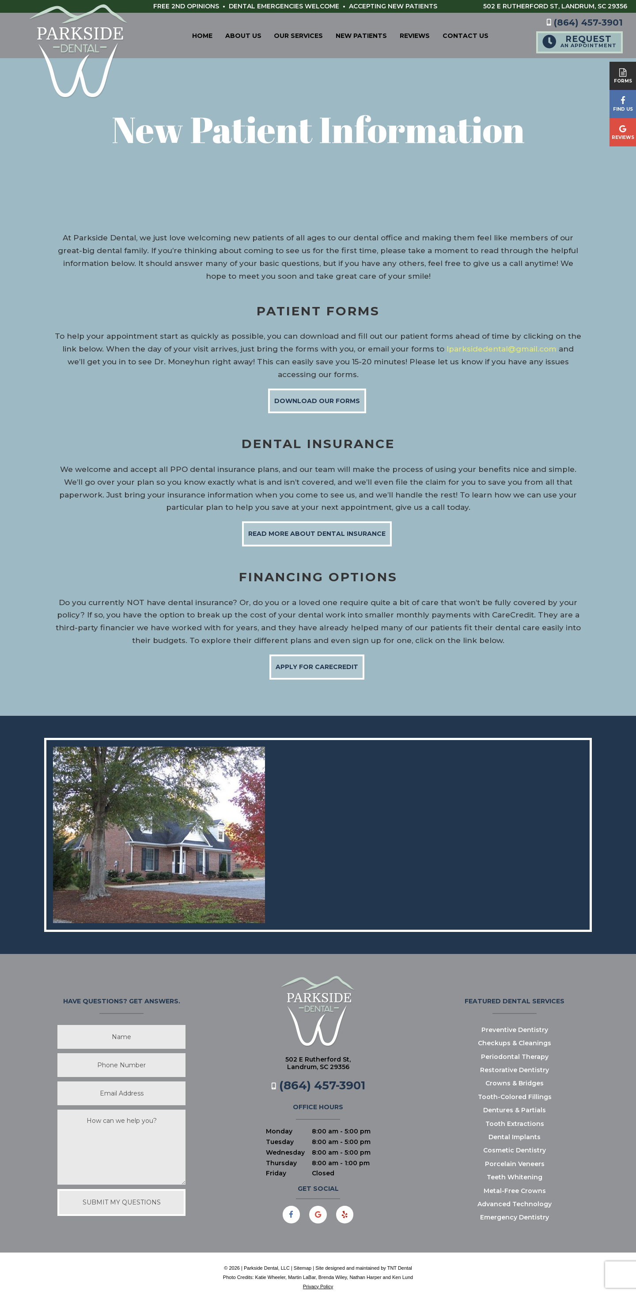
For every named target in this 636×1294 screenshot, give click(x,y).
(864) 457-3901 (584, 21)
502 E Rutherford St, (555, 6)
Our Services (282, 35)
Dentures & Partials (514, 1102)
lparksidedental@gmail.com (501, 340)
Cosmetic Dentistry (514, 1142)
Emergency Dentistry (514, 1209)
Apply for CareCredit (317, 658)
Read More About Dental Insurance (317, 525)
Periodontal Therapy (515, 1048)
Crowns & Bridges (514, 1075)
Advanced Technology (514, 1196)
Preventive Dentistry (514, 1021)
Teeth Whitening (514, 1169)
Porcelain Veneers (515, 1155)
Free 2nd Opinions (186, 6)
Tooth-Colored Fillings (515, 1088)
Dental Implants (514, 1129)
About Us (227, 35)
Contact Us (449, 35)
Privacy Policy (318, 1278)
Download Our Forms (317, 392)
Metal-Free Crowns (515, 1182)
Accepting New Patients (393, 6)
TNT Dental (399, 1259)
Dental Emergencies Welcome (284, 6)
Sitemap (302, 1259)
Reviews (398, 35)
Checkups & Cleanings (514, 1035)
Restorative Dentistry (514, 1062)
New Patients (345, 35)
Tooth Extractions (514, 1115)
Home (186, 35)
